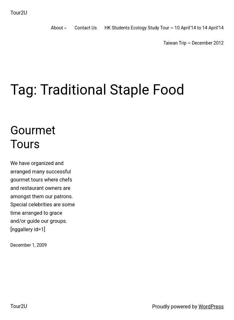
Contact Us (86, 27)
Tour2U (18, 13)
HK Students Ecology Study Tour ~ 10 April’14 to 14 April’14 (164, 27)
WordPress (211, 307)
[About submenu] (65, 27)
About (57, 27)
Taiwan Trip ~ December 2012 (193, 43)
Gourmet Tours (33, 137)
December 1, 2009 (28, 245)
